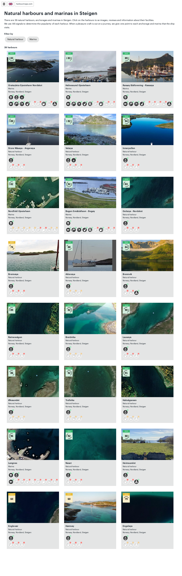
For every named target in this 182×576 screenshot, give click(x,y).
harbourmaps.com (24, 4)
